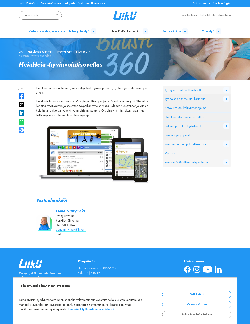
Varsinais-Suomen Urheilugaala (58, 3)
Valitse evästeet (197, 304)
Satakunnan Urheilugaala (91, 3)
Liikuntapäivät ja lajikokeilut (183, 126)
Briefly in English (222, 3)
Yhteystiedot (224, 15)
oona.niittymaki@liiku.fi (71, 229)
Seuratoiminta (171, 31)
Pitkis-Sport (32, 3)
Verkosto (170, 153)
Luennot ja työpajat (177, 135)
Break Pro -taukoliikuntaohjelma (185, 108)
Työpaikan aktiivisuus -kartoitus (185, 99)
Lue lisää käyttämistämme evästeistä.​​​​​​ (91, 309)
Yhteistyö (208, 31)
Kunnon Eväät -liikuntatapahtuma (186, 162)
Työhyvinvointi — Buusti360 (72, 52)
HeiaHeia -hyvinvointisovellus (184, 117)
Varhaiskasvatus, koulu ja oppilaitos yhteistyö (59, 31)
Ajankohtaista (189, 15)
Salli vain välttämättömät (196, 314)
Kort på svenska (201, 3)
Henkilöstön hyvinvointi (125, 31)
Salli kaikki (197, 294)
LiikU (21, 3)
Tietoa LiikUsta (207, 15)
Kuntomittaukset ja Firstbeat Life (185, 144)
